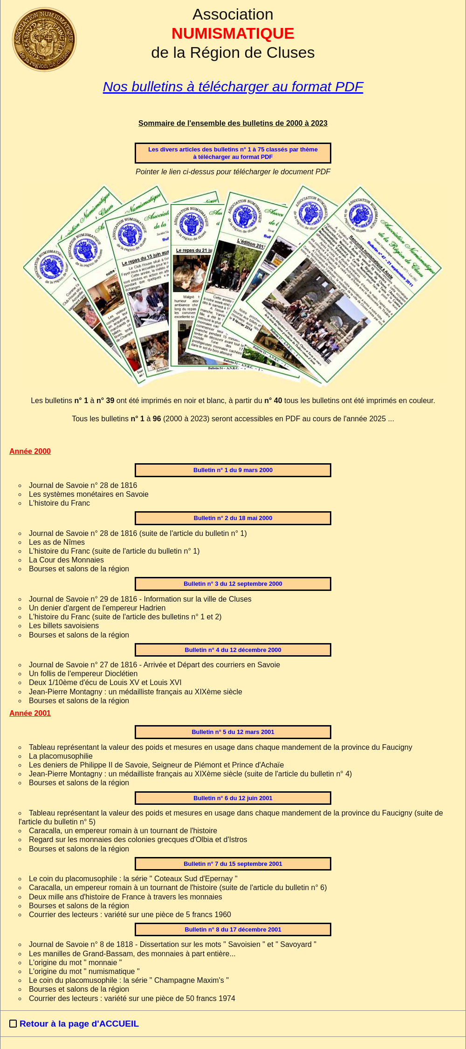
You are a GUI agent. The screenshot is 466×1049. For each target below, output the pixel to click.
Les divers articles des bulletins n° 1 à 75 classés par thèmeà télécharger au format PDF (233, 153)
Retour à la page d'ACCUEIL (79, 1023)
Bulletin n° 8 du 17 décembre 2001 (233, 929)
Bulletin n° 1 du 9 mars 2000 (233, 469)
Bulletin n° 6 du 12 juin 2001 (232, 798)
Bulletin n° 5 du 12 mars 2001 (233, 731)
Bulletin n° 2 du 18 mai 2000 (233, 517)
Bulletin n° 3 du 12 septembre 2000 (233, 583)
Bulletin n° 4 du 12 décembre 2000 (233, 649)
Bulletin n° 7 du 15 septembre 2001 (233, 863)
